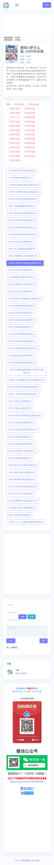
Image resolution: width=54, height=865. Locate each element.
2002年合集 (29, 151)
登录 (47, 5)
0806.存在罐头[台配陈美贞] (21, 241)
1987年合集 (14, 121)
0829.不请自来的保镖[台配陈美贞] (24, 387)
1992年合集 (29, 130)
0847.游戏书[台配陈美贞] (20, 515)
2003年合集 (14, 156)
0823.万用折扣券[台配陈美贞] (22, 341)
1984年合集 (29, 113)
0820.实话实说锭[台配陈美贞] (22, 320)
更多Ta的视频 (21, 673)
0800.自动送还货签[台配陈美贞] (23, 199)
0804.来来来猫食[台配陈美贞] (22, 227)
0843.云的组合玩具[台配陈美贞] (23, 486)
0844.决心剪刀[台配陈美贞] (21, 493)
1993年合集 (14, 134)
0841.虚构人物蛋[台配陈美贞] (22, 472)
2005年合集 (14, 160)
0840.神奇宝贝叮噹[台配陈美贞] (23, 465)
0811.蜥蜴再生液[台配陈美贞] (22, 277)
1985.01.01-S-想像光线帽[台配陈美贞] (26, 522)
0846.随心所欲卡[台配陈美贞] (22, 507)
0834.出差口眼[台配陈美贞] (21, 422)
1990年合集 (29, 126)
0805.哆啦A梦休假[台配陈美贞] (22, 234)
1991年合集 (14, 130)
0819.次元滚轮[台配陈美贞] (21, 312)
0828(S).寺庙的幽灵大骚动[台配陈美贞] (26, 380)
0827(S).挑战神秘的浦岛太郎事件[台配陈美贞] (26, 371)
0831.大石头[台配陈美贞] (20, 401)
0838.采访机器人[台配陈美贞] (22, 451)
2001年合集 (14, 151)
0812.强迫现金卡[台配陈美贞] (22, 284)
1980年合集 (33, 104)
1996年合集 (29, 138)
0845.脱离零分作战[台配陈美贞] (23, 500)
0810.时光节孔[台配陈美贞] (21, 270)
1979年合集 (18, 104)
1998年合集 (29, 143)
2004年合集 (29, 156)
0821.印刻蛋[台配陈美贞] (20, 327)
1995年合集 (14, 138)
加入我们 (36, 860)
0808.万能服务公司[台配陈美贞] (23, 256)
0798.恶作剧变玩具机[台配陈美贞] (24, 185)
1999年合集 (14, 147)
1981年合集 (14, 108)
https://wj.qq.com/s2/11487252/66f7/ (27, 781)
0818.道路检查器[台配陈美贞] (22, 305)
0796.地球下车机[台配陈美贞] (22, 170)
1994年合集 (29, 134)
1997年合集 (14, 143)
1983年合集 (14, 113)
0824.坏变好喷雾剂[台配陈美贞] (23, 348)
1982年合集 (29, 108)
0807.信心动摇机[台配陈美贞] (22, 248)
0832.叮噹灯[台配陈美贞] (20, 408)
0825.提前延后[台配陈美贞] (21, 355)
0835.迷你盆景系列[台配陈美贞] (23, 429)
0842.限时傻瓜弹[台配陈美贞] (22, 479)
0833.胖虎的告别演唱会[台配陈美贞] (25, 415)
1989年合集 (14, 126)
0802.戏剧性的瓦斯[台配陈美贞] (23, 213)
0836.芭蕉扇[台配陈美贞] (20, 436)
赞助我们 (27, 788)
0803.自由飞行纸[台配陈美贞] (22, 220)
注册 (32, 616)
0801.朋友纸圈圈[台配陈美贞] (22, 206)
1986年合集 (29, 117)
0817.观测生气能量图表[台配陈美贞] (25, 298)
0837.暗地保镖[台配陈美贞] (21, 444)
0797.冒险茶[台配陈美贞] (20, 177)
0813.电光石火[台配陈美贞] (21, 291)
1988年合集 (29, 121)
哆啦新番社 (26, 860)
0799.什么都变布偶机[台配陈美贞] (24, 192)
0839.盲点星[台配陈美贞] (20, 458)
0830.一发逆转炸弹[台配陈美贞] (23, 394)
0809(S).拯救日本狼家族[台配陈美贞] (25, 263)
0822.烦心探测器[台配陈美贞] (22, 334)
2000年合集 (29, 147)
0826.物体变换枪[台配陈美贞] (22, 362)
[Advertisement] (27, 564)
